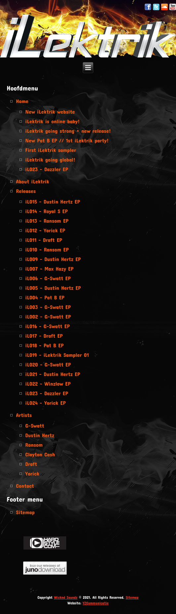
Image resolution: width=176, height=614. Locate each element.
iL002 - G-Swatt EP (48, 316)
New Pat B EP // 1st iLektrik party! (67, 140)
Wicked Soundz (65, 597)
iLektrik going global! (50, 159)
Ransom (34, 444)
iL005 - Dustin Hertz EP (53, 288)
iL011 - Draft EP (43, 240)
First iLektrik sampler (50, 150)
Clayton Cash (40, 454)
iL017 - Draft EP (44, 335)
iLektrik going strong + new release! (68, 131)
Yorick (32, 473)
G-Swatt (34, 425)
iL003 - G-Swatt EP (47, 307)
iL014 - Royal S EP (46, 211)
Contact (25, 485)
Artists (24, 415)
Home (22, 101)
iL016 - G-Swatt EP (47, 326)
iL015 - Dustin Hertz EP (52, 201)
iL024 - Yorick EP (45, 403)
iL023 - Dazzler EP (46, 169)
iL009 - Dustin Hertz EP (53, 259)
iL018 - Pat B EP (44, 345)
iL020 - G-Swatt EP (48, 364)
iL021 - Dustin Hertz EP (52, 374)
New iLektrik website (50, 111)
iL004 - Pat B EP (44, 297)
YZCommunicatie (96, 603)
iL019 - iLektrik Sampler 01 (57, 355)
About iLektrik (32, 181)
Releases (26, 191)
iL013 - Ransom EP (46, 220)
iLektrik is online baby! (52, 121)
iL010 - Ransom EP (46, 249)
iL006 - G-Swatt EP (47, 278)
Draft (31, 464)
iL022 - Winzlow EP (47, 383)
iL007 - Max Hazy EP (49, 268)
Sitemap (25, 512)
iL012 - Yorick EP (45, 230)
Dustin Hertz (39, 435)
